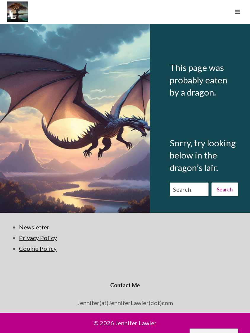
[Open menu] (237, 11)
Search (225, 189)
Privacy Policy (38, 237)
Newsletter (34, 227)
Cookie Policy (38, 248)
